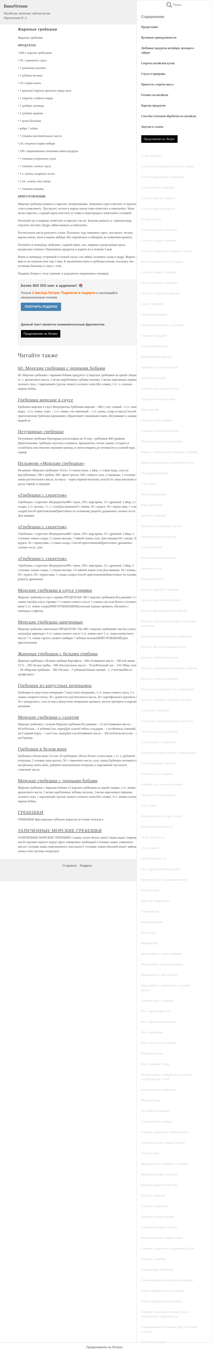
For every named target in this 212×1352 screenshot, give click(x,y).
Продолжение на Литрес (159, 139)
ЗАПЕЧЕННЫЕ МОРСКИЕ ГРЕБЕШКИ (60, 830)
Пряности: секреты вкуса (157, 84)
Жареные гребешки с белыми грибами (58, 653)
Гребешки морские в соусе (45, 399)
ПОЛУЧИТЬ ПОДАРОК (41, 306)
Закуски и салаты (152, 126)
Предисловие (149, 27)
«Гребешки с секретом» (42, 494)
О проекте (69, 865)
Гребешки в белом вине (42, 748)
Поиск (173, 4)
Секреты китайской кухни (158, 63)
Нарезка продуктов (153, 105)
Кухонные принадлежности (158, 37)
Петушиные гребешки (41, 431)
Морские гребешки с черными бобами (58, 780)
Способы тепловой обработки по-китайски (168, 116)
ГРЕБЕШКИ (30, 812)
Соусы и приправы (153, 73)
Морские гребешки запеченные (50, 621)
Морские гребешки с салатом (48, 717)
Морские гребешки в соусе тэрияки (55, 590)
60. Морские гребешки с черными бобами (61, 368)
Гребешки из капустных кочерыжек (55, 685)
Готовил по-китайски (154, 95)
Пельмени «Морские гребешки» (51, 463)
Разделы (86, 865)
